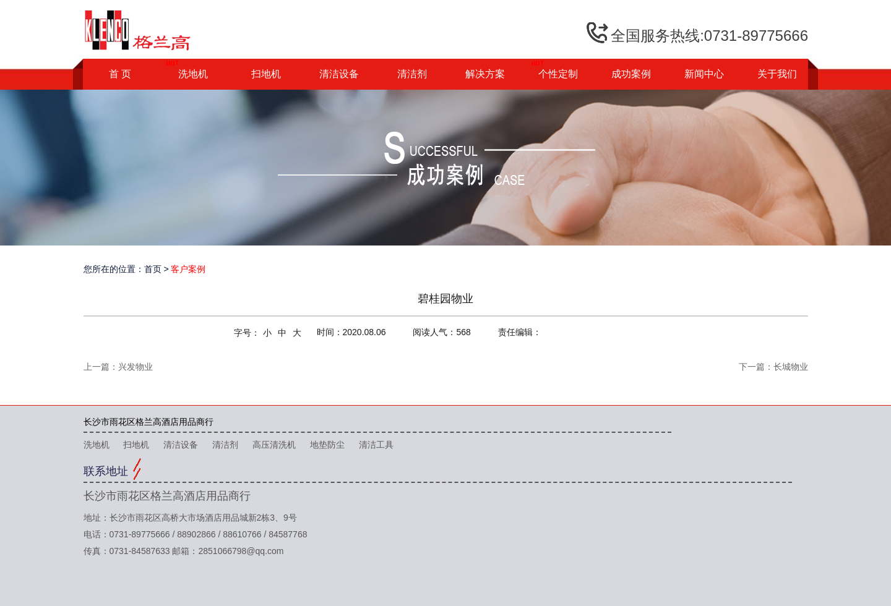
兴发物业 (135, 367)
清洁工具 (376, 445)
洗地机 (193, 74)
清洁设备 (339, 74)
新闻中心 (704, 74)
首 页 (120, 74)
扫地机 (266, 74)
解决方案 (485, 74)
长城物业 (790, 367)
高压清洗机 (274, 445)
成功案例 (631, 74)
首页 (152, 269)
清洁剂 (412, 74)
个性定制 (558, 74)
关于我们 (777, 74)
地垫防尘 (327, 445)
